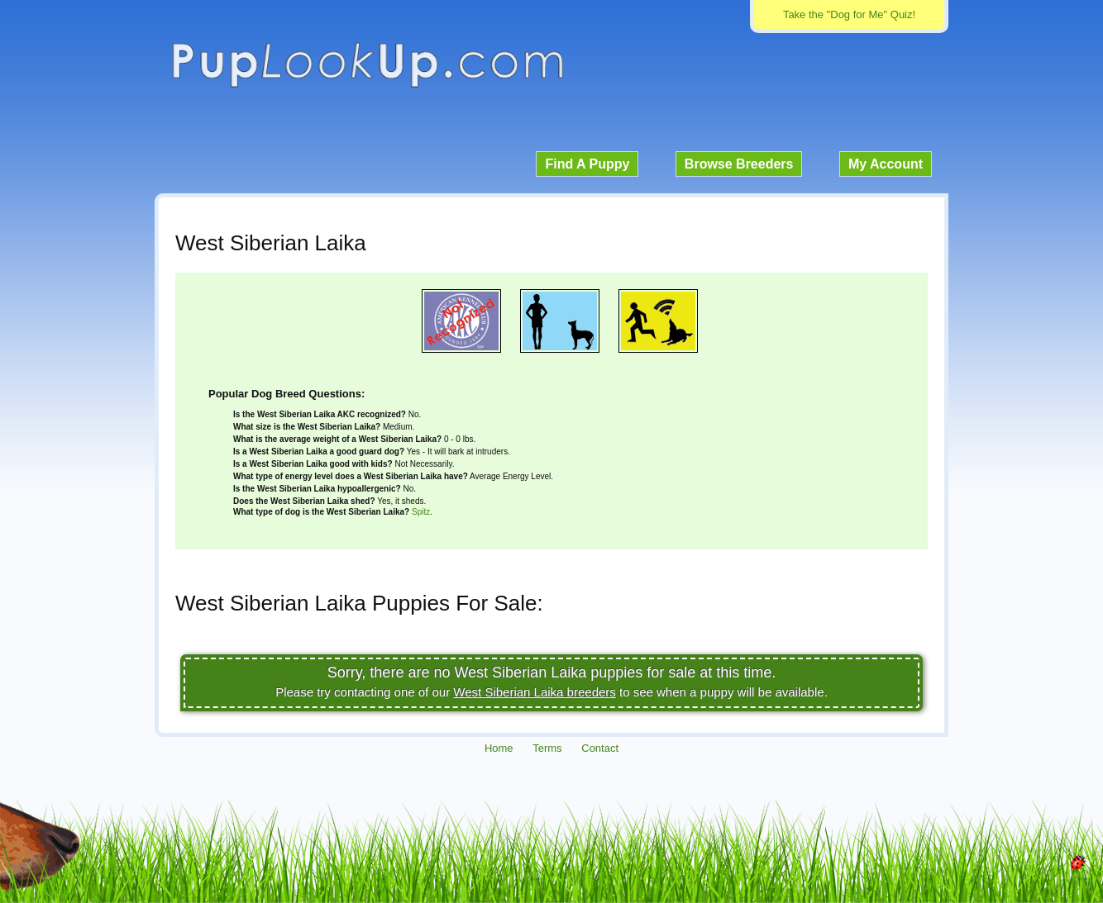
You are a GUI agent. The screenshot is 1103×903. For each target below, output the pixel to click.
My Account (885, 164)
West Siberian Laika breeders (534, 692)
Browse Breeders (739, 164)
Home (499, 748)
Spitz (421, 511)
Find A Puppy (587, 164)
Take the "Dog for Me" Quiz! (849, 14)
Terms (546, 748)
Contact (599, 748)
